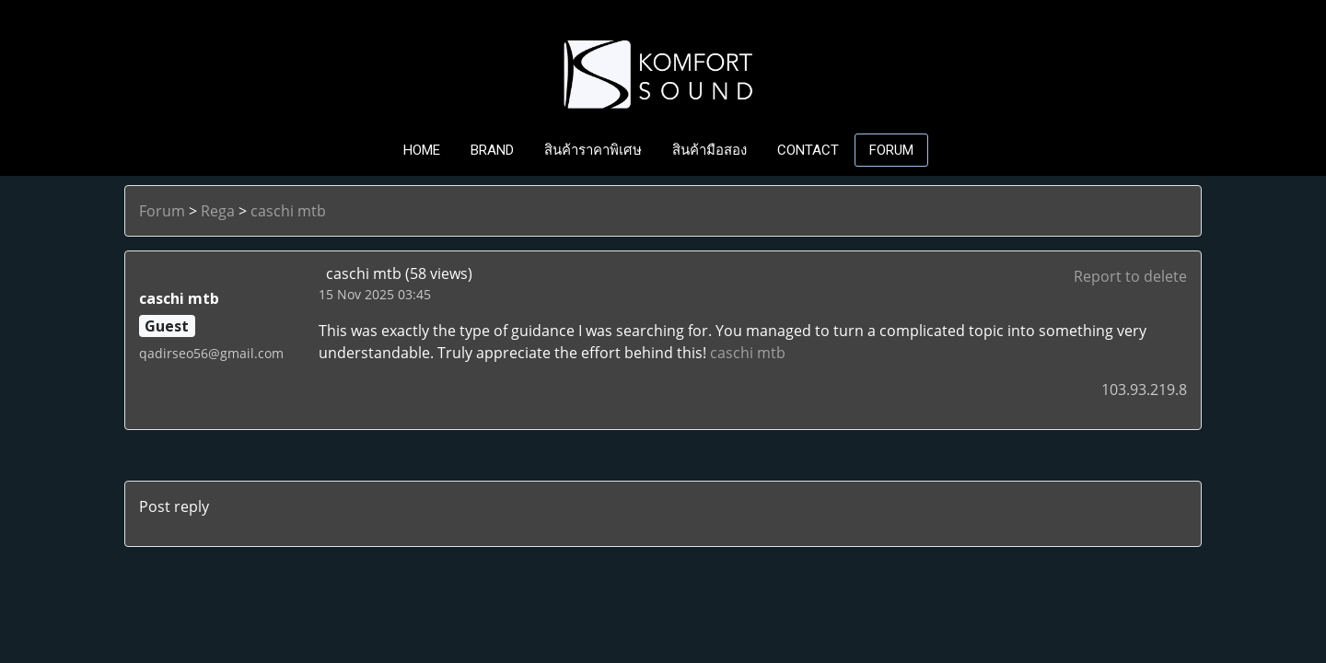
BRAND (492, 150)
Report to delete (1130, 276)
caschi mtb (288, 211)
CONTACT (808, 150)
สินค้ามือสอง (709, 150)
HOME (421, 150)
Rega (218, 211)
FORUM (891, 150)
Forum (162, 211)
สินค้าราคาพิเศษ (593, 150)
